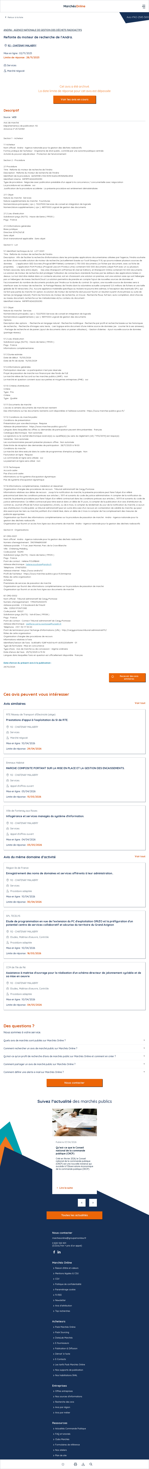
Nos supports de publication (67, 1370)
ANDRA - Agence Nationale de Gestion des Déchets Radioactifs (43, 29)
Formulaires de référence (66, 1444)
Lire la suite (64, 1187)
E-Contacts (59, 1359)
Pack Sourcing (60, 1332)
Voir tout (140, 703)
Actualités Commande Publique (69, 1428)
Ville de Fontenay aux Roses (21, 810)
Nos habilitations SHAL (64, 1375)
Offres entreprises (62, 1391)
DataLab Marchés (62, 1337)
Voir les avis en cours (74, 99)
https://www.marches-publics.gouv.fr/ (105, 410)
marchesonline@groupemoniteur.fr (69, 1238)
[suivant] (93, 1203)
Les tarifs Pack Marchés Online (68, 1364)
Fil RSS (57, 1295)
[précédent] (82, 1203)
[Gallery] (74, 1151)
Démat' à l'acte (61, 1354)
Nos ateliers (59, 1450)
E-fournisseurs (60, 1343)
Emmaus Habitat (15, 762)
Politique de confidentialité (66, 1284)
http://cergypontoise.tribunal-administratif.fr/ (84, 630)
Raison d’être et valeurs (65, 1268)
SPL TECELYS (13, 915)
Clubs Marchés (60, 1439)
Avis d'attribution (62, 1305)
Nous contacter (74, 1082)
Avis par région (61, 1407)
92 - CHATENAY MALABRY (22, 45)
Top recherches (61, 1311)
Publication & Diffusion (64, 1348)
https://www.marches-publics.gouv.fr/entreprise (47, 573)
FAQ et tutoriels (61, 1434)
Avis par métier (61, 1412)
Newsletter (59, 1300)
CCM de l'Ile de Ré (16, 967)
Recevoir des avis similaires (129, 677)
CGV (55, 1278)
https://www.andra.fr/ (32, 570)
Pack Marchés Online (63, 1327)
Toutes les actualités (74, 1215)
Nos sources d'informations (67, 1396)
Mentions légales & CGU (65, 1273)
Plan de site (59, 1455)
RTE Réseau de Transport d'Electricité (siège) (31, 714)
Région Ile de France (17, 867)
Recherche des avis (63, 1402)
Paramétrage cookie (63, 1289)
